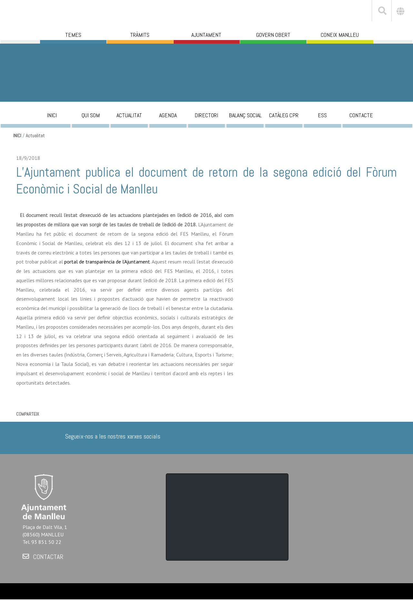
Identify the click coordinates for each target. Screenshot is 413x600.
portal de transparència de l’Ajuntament (107, 261)
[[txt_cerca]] (382, 11)
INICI (17, 135)
